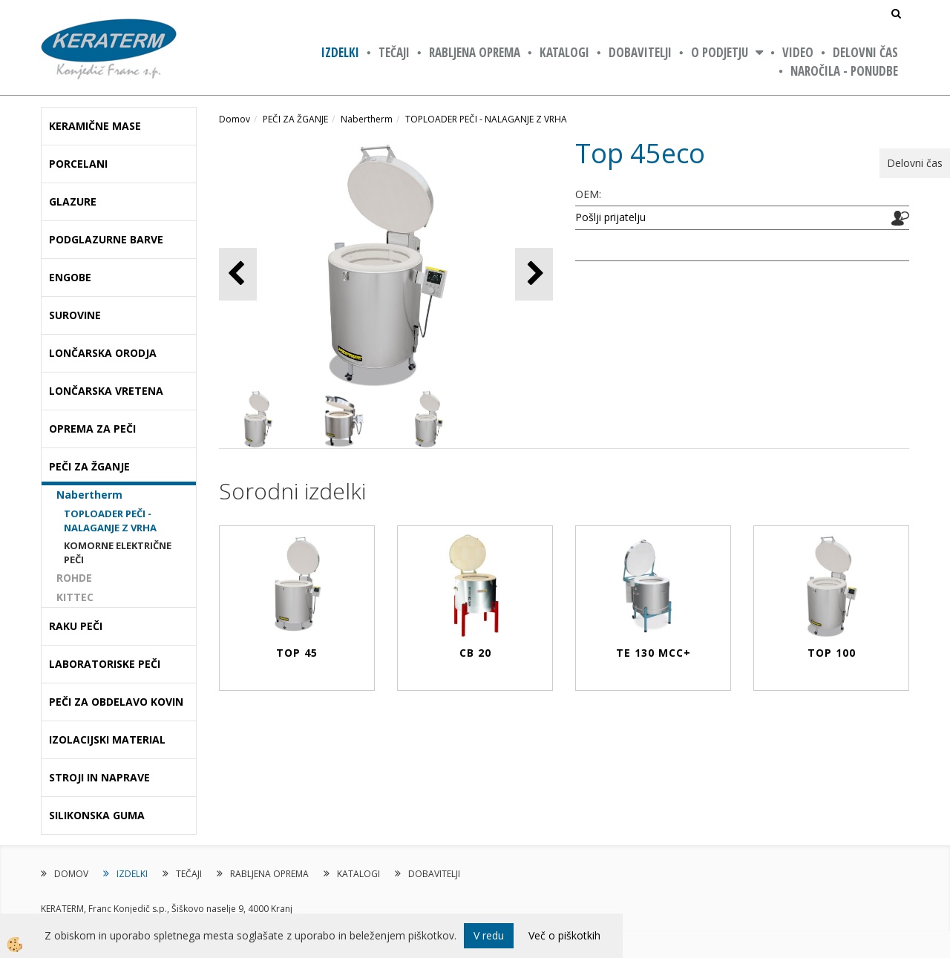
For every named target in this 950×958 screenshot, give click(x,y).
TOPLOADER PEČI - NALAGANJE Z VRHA (110, 520)
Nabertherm (89, 495)
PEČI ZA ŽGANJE (295, 119)
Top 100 (832, 653)
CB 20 (475, 653)
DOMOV (71, 873)
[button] (534, 274)
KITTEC (75, 597)
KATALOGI (564, 52)
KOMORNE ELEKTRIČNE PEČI (117, 552)
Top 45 (297, 653)
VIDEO (797, 52)
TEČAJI (394, 52)
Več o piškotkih (564, 935)
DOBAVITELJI (640, 52)
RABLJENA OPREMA (474, 52)
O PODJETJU (719, 52)
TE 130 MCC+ (653, 653)
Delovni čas (865, 52)
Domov (234, 119)
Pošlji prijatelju (610, 217)
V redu (489, 935)
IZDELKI (340, 52)
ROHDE (74, 578)
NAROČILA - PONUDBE (844, 70)
